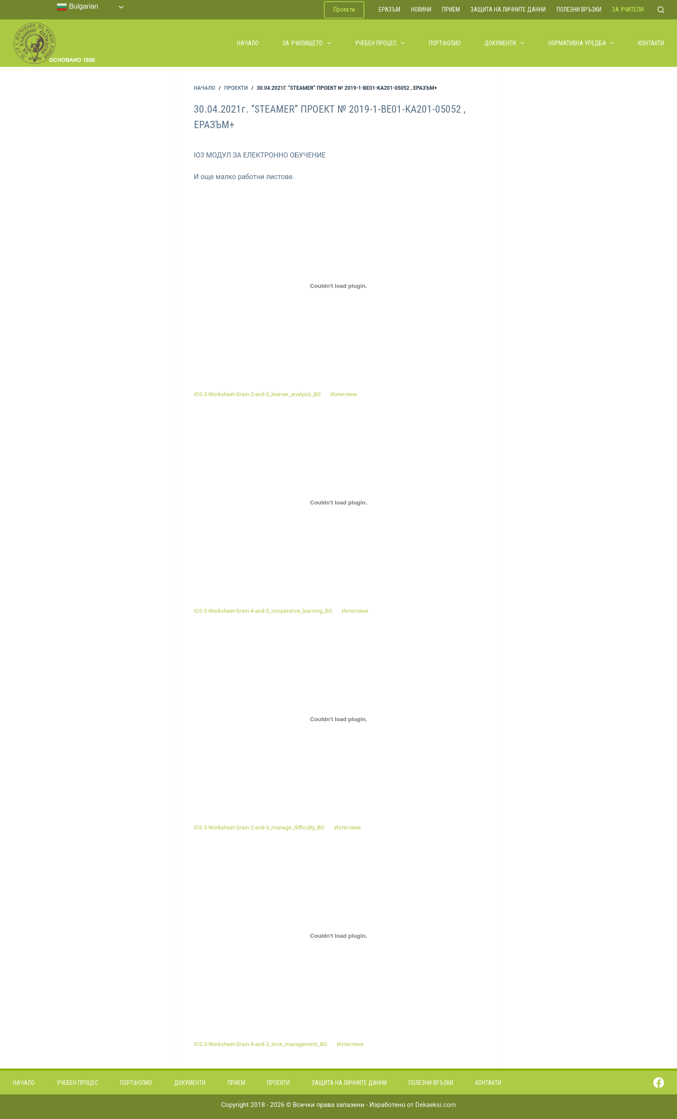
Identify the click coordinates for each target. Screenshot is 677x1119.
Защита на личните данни (508, 9)
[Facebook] (658, 1082)
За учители (628, 9)
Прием (451, 9)
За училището (307, 43)
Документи (504, 43)
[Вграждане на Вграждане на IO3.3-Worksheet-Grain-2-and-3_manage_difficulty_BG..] (338, 719)
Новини (421, 9)
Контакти (651, 43)
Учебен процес (380, 43)
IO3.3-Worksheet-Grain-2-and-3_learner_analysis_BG (257, 394)
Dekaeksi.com (435, 1105)
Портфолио (445, 43)
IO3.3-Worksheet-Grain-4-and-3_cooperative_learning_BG (263, 611)
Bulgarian (77, 7)
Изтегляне (343, 394)
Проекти (344, 9)
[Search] (661, 9)
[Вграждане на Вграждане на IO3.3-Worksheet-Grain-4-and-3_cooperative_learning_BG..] (338, 503)
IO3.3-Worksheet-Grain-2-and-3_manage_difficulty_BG (259, 827)
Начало (248, 43)
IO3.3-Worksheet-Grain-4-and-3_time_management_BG (260, 1044)
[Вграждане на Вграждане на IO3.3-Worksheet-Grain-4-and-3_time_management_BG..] (338, 936)
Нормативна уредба (581, 43)
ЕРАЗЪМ (389, 9)
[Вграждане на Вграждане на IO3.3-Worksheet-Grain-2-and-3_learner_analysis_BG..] (338, 286)
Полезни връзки (579, 9)
